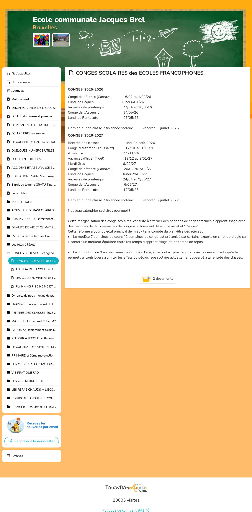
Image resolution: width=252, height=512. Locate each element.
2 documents (157, 279)
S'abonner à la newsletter (31, 429)
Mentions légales (126, 504)
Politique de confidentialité (126, 498)
